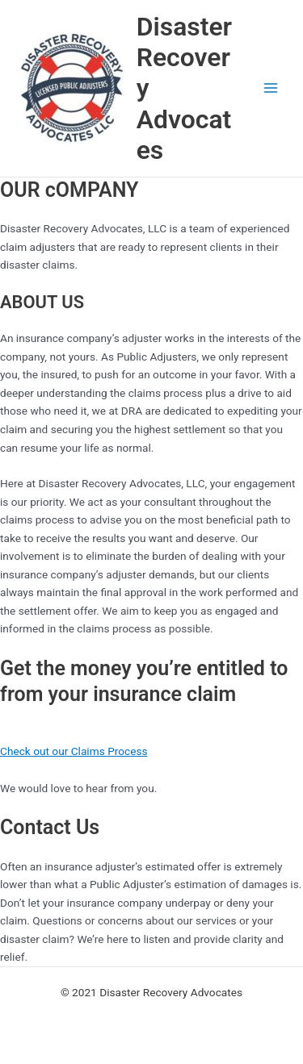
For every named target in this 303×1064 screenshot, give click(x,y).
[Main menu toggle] (271, 88)
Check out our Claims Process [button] (74, 751)
